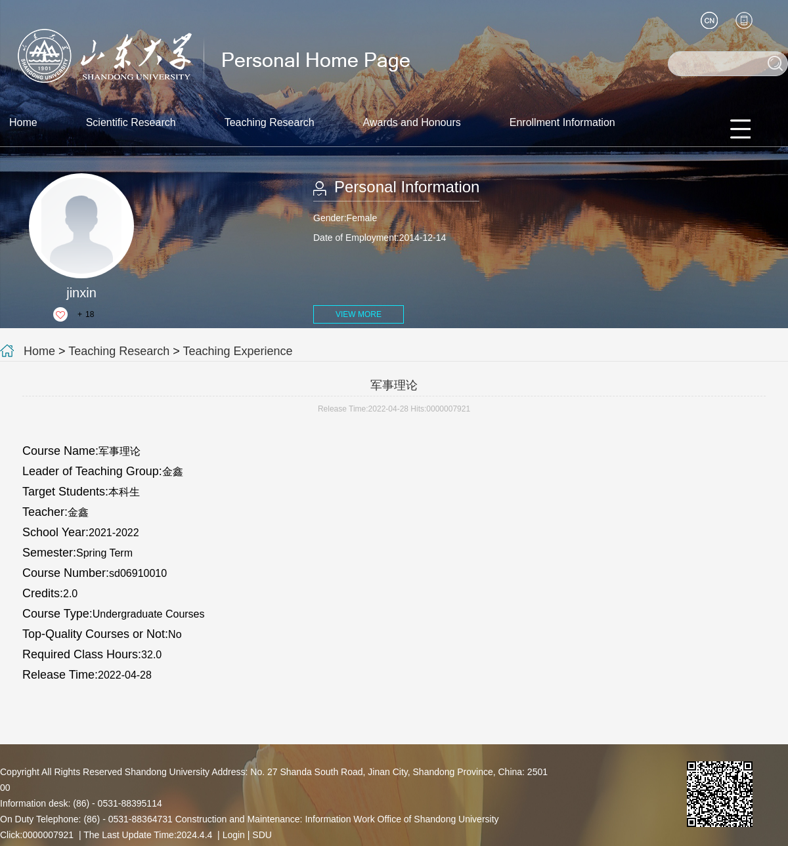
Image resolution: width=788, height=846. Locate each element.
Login (234, 835)
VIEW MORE (359, 314)
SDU (262, 835)
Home (23, 122)
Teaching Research (270, 122)
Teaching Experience (238, 351)
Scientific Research (131, 122)
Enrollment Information (562, 122)
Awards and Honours (412, 122)
